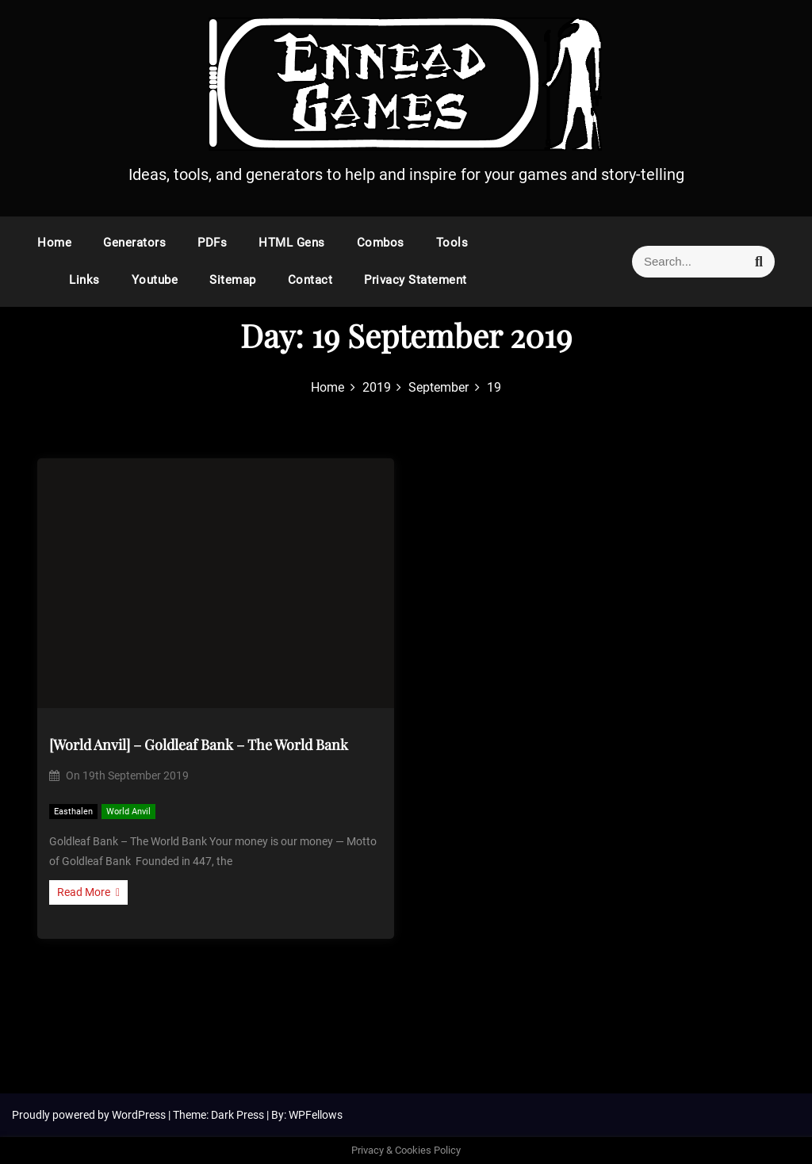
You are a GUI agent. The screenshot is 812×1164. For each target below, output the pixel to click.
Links (84, 280)
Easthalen (73, 811)
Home (54, 242)
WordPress (140, 1114)
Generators (134, 242)
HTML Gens (292, 242)
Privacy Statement (415, 280)
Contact (310, 280)
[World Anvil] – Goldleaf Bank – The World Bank (198, 744)
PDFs (212, 242)
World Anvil (128, 811)
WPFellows (316, 1114)
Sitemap (232, 280)
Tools (452, 242)
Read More (88, 892)
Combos (380, 242)
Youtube (155, 280)
